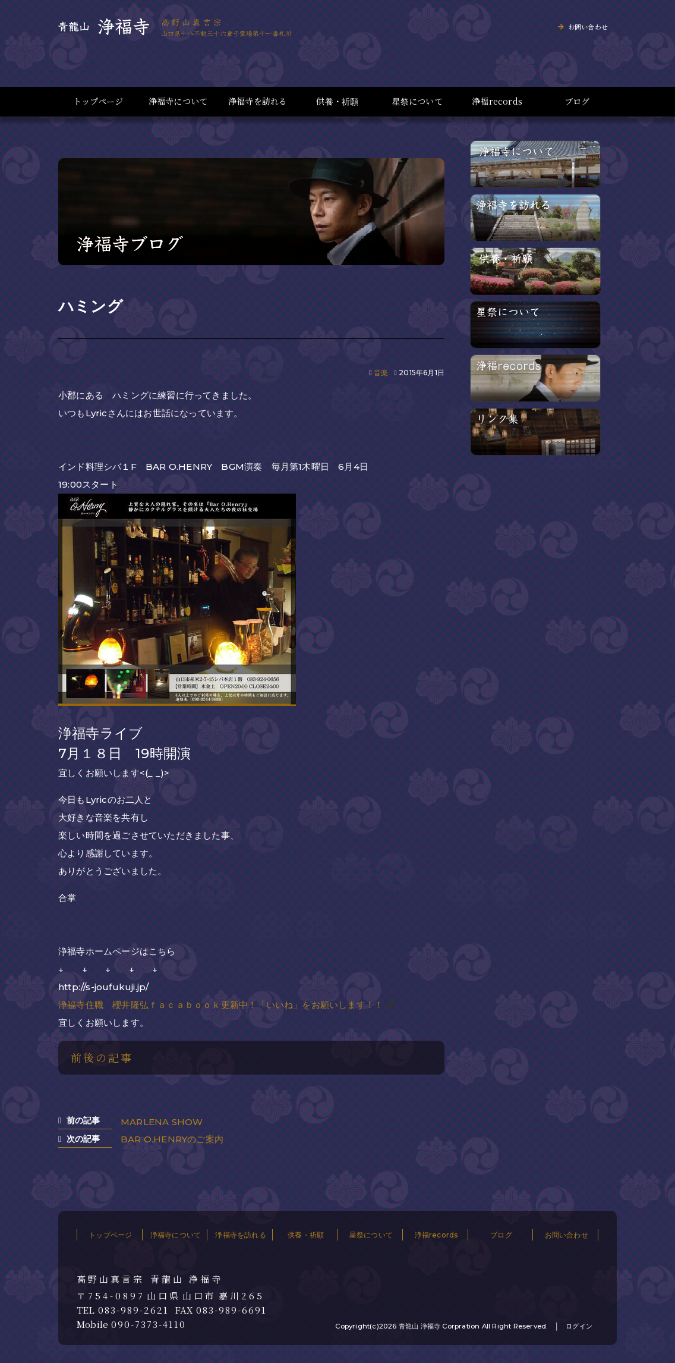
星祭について (417, 101)
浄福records (497, 101)
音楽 (381, 372)
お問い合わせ (588, 27)
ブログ (577, 101)
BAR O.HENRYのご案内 (172, 1139)
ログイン (579, 1326)
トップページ (98, 101)
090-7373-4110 (148, 1324)
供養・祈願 (337, 101)
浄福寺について (178, 101)
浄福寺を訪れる (257, 101)
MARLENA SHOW (162, 1122)
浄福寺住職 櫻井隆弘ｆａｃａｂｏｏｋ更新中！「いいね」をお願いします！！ (220, 1004)
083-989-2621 (133, 1310)
